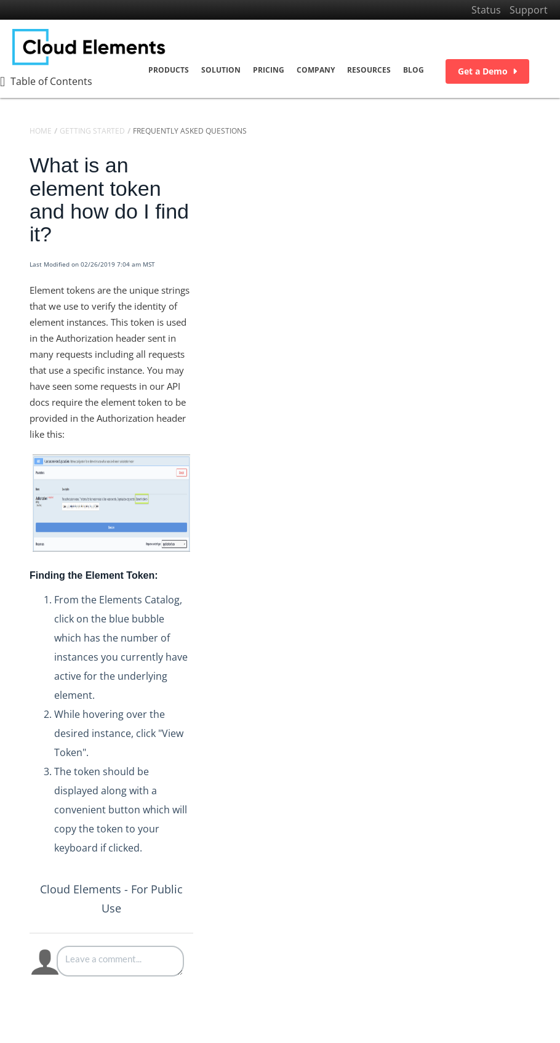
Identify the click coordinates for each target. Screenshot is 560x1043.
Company (316, 70)
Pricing (268, 70)
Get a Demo (487, 71)
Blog (413, 70)
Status (486, 10)
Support (529, 10)
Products (168, 70)
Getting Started (92, 131)
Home (41, 131)
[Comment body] (120, 961)
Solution (221, 70)
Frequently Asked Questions (190, 131)
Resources (369, 70)
